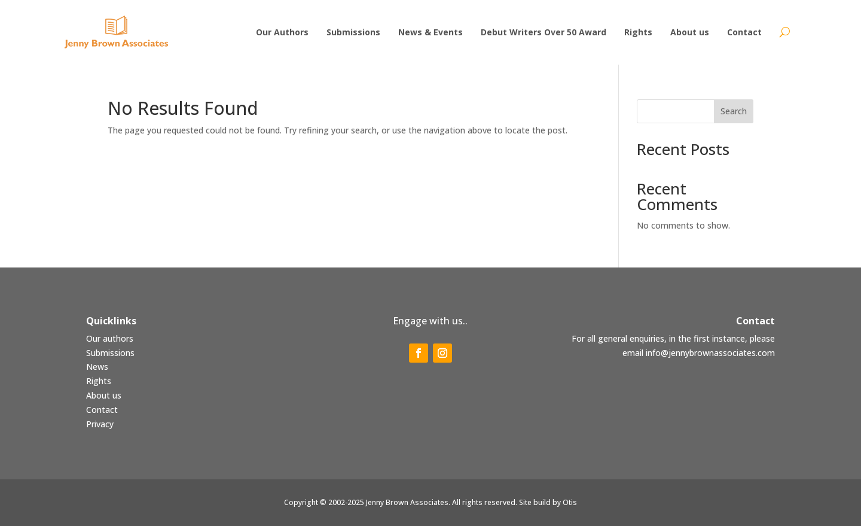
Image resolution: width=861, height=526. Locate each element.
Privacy (100, 424)
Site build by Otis (548, 502)
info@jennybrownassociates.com (710, 352)
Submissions (110, 352)
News (97, 366)
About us (103, 395)
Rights (98, 381)
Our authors (109, 338)
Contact (102, 409)
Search (733, 111)
